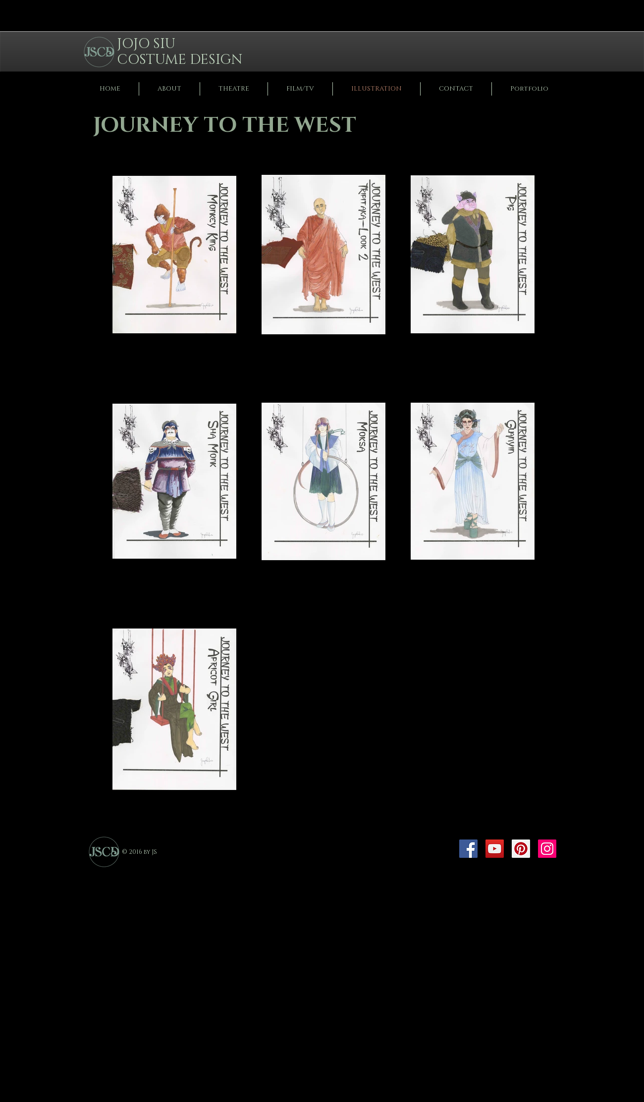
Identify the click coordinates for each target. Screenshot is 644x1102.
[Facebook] (468, 849)
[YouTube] (494, 849)
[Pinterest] (521, 849)
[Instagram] (547, 849)
